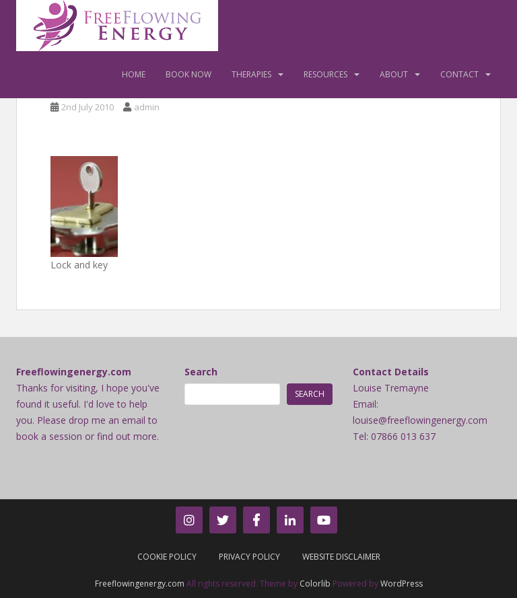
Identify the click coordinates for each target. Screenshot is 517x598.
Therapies (251, 74)
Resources (325, 74)
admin (147, 107)
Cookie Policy (167, 556)
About (394, 74)
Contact (459, 74)
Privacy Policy (249, 556)
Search (200, 371)
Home (133, 74)
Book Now (188, 74)
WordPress (401, 583)
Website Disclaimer (341, 556)
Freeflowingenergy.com (139, 583)
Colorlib (315, 583)
